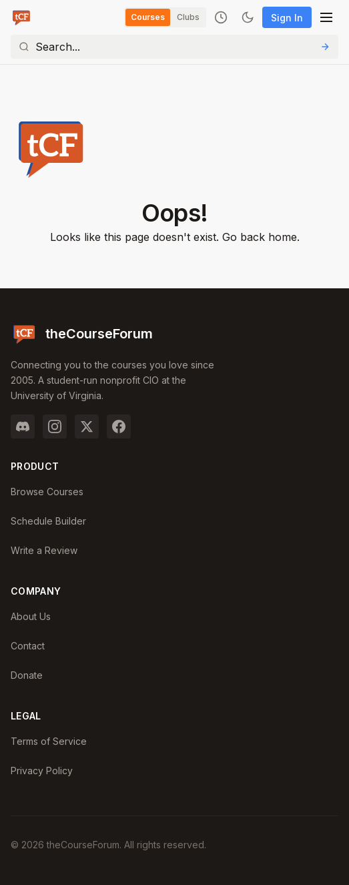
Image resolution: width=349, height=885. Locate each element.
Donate (27, 675)
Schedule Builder (48, 521)
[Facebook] (119, 426)
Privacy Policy (42, 770)
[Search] (174, 47)
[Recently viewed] (221, 17)
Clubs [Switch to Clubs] (188, 17)
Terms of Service (49, 741)
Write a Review (44, 550)
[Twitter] (87, 426)
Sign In (287, 17)
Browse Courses (47, 491)
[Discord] (23, 426)
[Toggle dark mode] (248, 17)
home (282, 237)
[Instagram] (55, 426)
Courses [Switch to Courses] (148, 17)
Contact (28, 645)
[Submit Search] (325, 46)
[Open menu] (326, 17)
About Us (31, 616)
